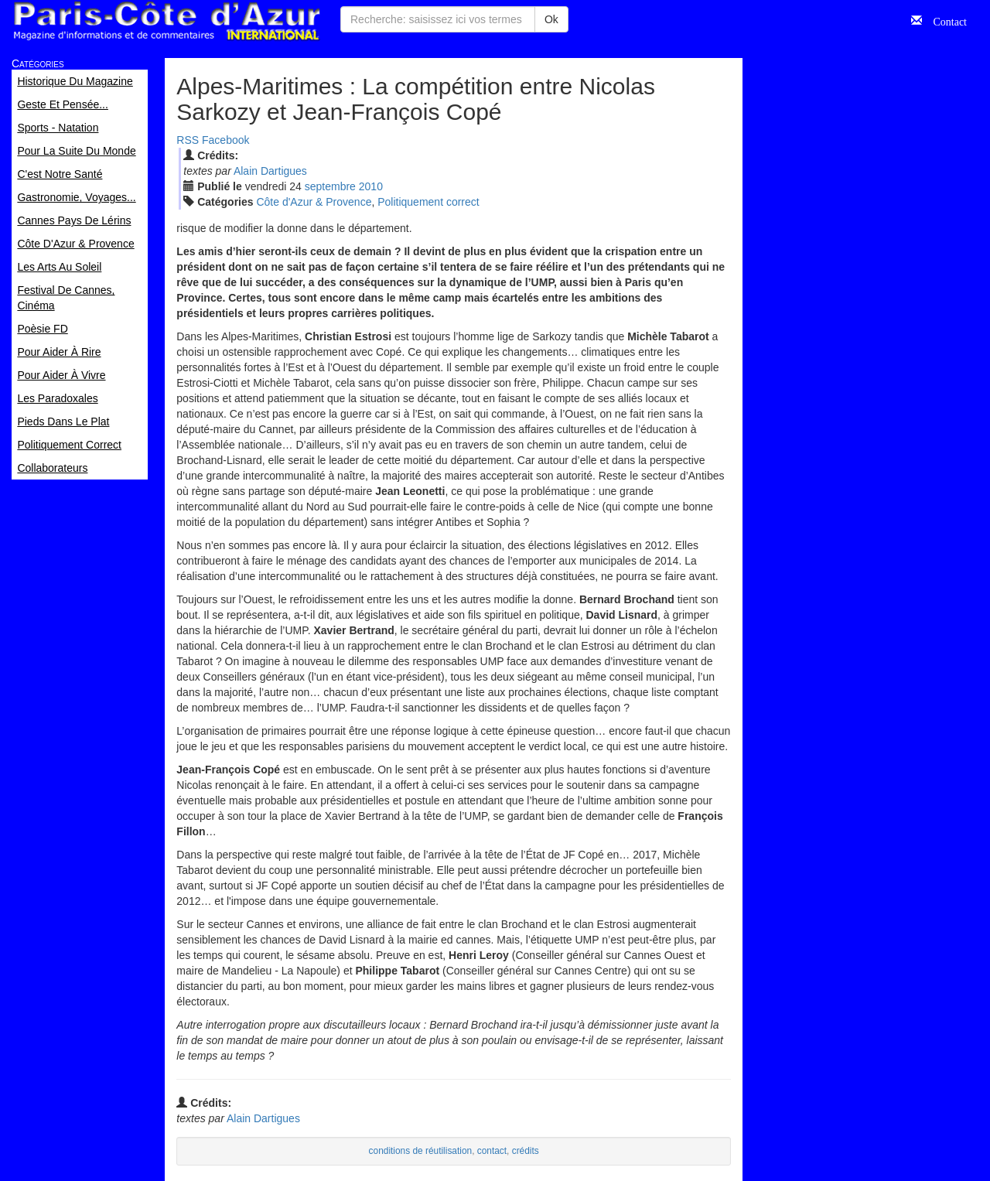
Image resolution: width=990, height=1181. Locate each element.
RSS (187, 140)
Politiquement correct (428, 202)
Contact (944, 20)
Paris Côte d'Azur (166, 21)
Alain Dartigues (270, 171)
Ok (551, 19)
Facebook (225, 140)
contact (492, 1150)
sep (330, 186)
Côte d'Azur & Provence (313, 202)
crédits (525, 1150)
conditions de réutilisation (421, 1150)
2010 (371, 186)
